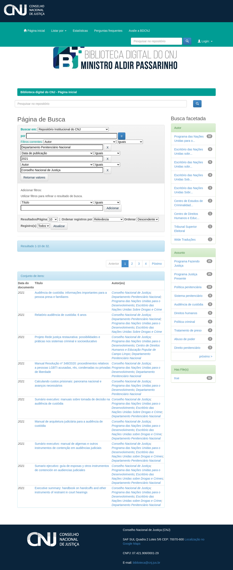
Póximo (157, 263)
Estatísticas (80, 30)
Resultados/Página (34, 219)
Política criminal (184, 321)
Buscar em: (29, 129)
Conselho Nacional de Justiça (131, 292)
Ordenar (130, 219)
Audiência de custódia (188, 304)
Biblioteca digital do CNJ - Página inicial (48, 92)
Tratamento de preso (188, 330)
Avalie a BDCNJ (139, 30)
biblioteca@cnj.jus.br (146, 562)
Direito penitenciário (187, 347)
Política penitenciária (188, 287)
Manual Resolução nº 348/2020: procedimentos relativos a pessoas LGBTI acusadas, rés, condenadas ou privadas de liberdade (73, 368)
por (23, 136)
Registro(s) (28, 226)
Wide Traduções (185, 239)
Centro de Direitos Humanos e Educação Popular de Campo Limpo (136, 350)
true (176, 378)
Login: (205, 41)
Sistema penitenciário (188, 295)
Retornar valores (34, 177)
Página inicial (34, 30)
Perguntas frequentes (108, 30)
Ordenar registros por (77, 219)
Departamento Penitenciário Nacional (136, 297)
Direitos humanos (185, 313)
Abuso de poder (184, 339)
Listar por (58, 30)
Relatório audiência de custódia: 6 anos (60, 314)
